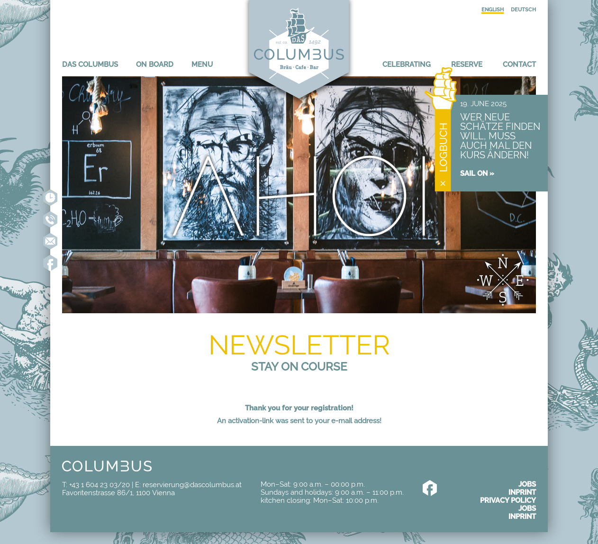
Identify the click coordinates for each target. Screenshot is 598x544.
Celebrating (406, 64)
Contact (519, 64)
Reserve (466, 64)
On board (154, 64)
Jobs (527, 484)
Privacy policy (508, 500)
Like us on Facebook (50, 263)
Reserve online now (50, 198)
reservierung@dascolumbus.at (50, 241)
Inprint (522, 492)
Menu (202, 64)
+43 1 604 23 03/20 (99, 485)
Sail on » (477, 173)
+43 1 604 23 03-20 (50, 219)
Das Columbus (90, 64)
